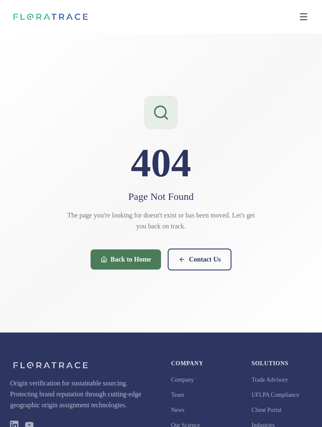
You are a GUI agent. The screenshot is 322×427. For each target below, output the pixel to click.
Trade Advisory (270, 380)
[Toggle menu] (303, 16)
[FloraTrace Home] (50, 17)
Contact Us (200, 259)
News (177, 410)
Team (177, 395)
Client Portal (266, 410)
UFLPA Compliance (275, 395)
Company (182, 380)
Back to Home (126, 259)
